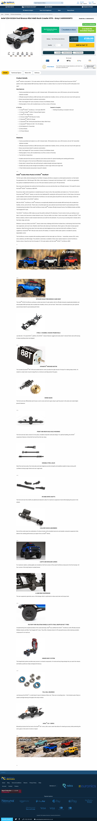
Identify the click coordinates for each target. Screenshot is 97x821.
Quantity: (50, 45)
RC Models (7, 14)
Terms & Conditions (16, 782)
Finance (16, 786)
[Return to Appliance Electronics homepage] (8, 3)
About (3, 782)
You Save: (72, 39)
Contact (10, 786)
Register (85, 3)
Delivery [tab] (37, 73)
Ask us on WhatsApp (89, 24)
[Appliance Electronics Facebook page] (20, 819)
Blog (8, 782)
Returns (25, 782)
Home (2, 14)
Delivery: (49, 39)
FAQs (40, 782)
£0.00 (94, 3)
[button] (59, 10)
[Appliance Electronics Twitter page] (16, 819)
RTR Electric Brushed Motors (16, 14)
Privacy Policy (33, 782)
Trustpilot (68, 7)
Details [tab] (5, 73)
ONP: (72, 38)
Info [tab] (28, 73)
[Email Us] (44, 819)
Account (4, 786)
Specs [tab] (16, 73)
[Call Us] (28, 819)
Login (81, 3)
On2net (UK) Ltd (57, 815)
